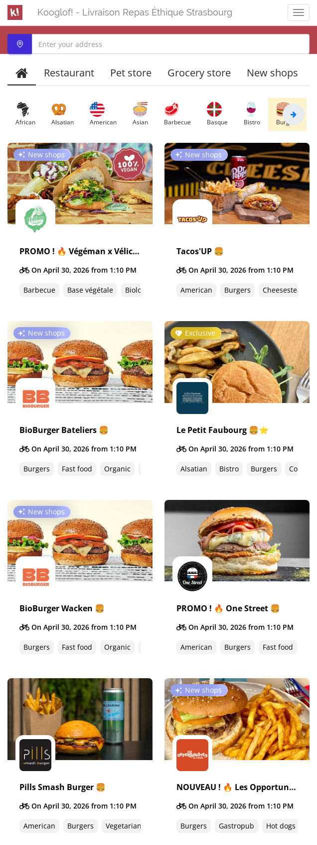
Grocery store (199, 72)
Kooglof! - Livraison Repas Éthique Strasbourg (134, 12)
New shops (272, 72)
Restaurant (69, 72)
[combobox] (158, 44)
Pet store (131, 72)
